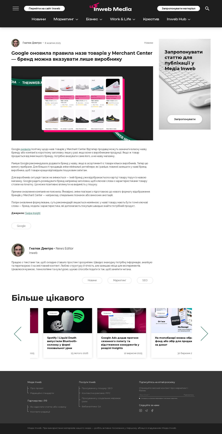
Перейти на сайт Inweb (44, 8)
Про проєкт (36, 388)
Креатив (151, 19)
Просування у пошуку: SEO (97, 388)
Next (204, 333)
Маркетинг (65, 19)
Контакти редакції (40, 411)
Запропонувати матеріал (178, 8)
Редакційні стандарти (42, 393)
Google (21, 225)
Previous (17, 333)
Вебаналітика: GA (91, 406)
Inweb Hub (178, 19)
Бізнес (94, 19)
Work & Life (122, 19)
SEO (145, 280)
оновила (26, 149)
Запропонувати (184, 119)
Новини (39, 19)
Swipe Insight (32, 213)
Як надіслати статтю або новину (48, 406)
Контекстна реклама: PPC (96, 393)
